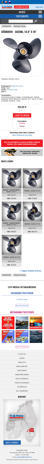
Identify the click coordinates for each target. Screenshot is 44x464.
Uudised (22, 358)
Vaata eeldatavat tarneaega (22, 135)
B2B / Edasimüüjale (22, 391)
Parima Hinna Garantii (22, 374)
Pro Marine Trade (12, 90)
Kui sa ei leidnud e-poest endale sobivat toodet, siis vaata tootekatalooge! (22, 143)
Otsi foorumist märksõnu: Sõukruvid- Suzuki (30, 152)
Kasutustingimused (22, 379)
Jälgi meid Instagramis (22, 347)
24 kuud (22, 126)
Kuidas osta (22, 362)
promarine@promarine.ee (24, 457)
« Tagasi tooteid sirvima (30, 271)
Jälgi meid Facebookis (22, 305)
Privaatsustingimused (22, 383)
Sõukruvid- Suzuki (19, 26)
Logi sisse (39, 6)
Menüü (22, 12)
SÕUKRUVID (6, 26)
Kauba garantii (22, 370)
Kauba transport (22, 366)
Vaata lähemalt (12, 442)
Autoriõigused (22, 387)
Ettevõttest (22, 354)
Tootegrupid (22, 16)
